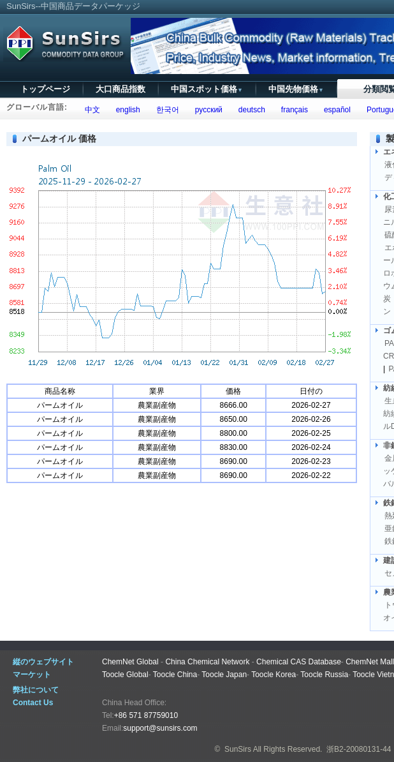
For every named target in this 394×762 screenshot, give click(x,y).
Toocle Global (125, 674)
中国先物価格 (296, 89)
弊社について (36, 689)
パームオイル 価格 (59, 138)
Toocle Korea (273, 674)
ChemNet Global (130, 661)
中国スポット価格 (207, 89)
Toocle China (175, 674)
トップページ (45, 89)
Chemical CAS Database (298, 661)
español (335, 109)
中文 (90, 109)
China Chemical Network (207, 661)
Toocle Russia (324, 674)
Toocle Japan (224, 674)
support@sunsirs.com (160, 728)
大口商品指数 (120, 89)
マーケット (32, 674)
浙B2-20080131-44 (358, 749)
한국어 (165, 109)
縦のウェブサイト (43, 661)
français (292, 109)
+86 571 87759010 (146, 715)
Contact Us (33, 702)
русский (207, 109)
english (126, 109)
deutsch (249, 109)
